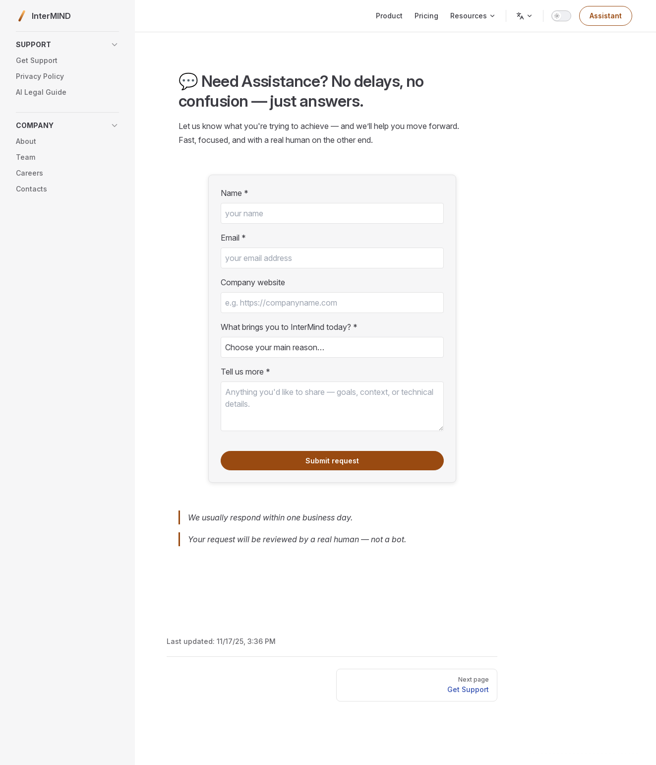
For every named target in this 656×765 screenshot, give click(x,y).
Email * (233, 238)
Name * (234, 193)
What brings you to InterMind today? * (289, 327)
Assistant (606, 15)
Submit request (332, 460)
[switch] (561, 15)
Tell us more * (245, 372)
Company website (253, 282)
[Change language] (524, 16)
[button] (67, 45)
